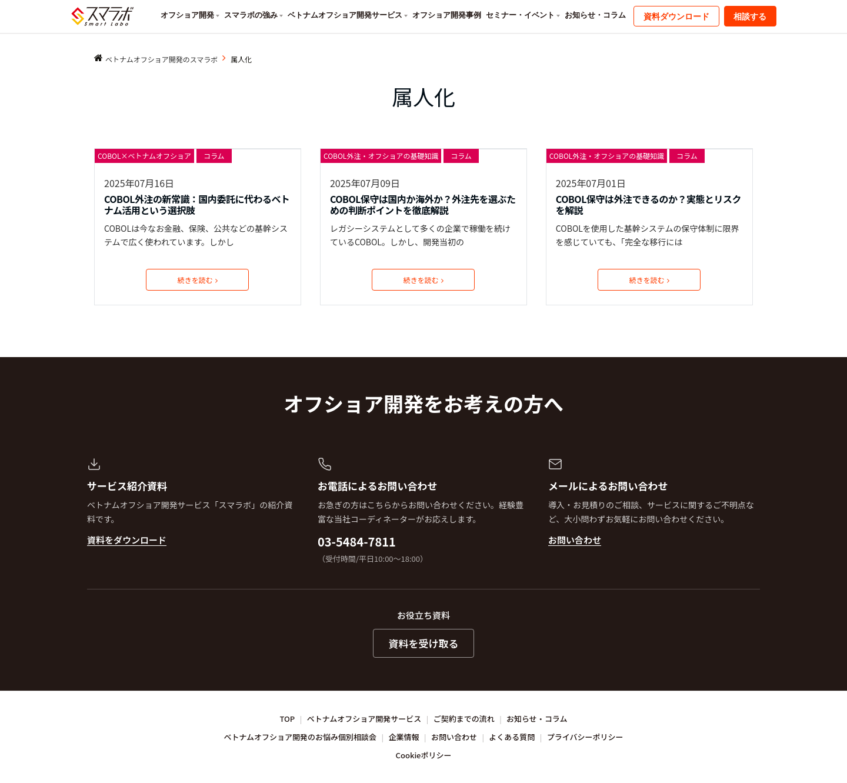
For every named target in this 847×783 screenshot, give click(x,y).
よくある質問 (512, 736)
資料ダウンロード (676, 16)
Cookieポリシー (424, 755)
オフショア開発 (187, 15)
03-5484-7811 (357, 541)
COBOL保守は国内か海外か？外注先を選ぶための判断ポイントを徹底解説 (423, 205)
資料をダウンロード (126, 540)
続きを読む (198, 280)
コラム (214, 156)
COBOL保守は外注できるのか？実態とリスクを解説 (648, 205)
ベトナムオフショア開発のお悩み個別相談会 (300, 736)
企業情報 (404, 736)
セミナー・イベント (520, 15)
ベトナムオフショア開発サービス (345, 15)
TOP (287, 718)
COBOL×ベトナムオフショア (144, 156)
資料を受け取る (424, 643)
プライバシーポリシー (585, 736)
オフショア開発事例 (446, 15)
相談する (749, 16)
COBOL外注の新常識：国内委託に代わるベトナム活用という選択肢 (197, 205)
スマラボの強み (251, 15)
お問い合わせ (574, 540)
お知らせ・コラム (595, 15)
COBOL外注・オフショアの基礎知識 (381, 156)
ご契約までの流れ (464, 718)
